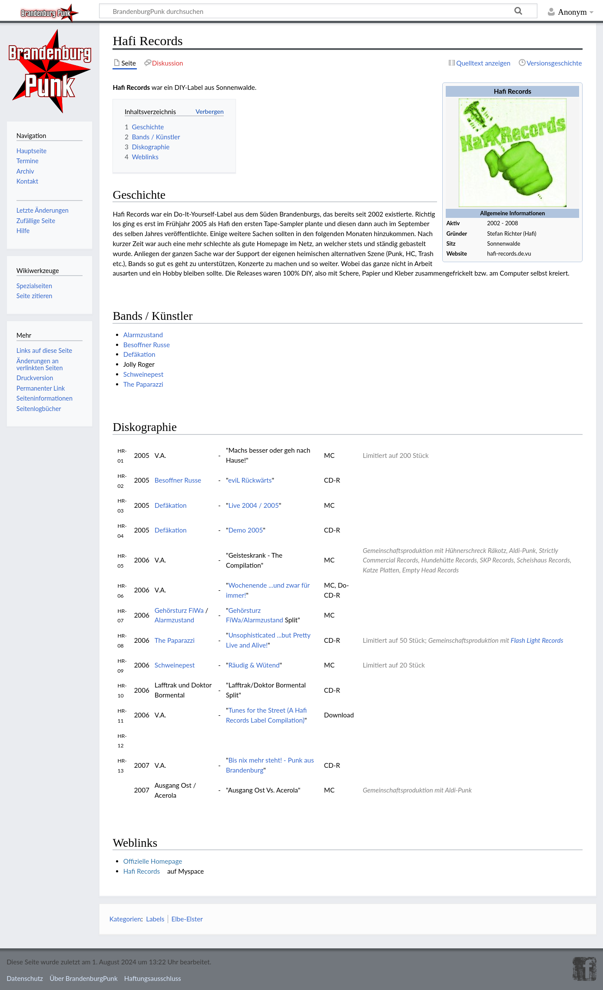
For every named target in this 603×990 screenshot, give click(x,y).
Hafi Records (141, 871)
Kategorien (125, 919)
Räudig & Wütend (254, 665)
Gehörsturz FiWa (179, 610)
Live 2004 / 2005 (254, 505)
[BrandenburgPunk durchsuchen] (318, 11)
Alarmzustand (143, 335)
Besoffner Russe (146, 345)
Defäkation (139, 354)
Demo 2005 (246, 530)
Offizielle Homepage (152, 861)
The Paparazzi (143, 384)
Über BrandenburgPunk (84, 978)
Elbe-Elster (186, 919)
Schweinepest (143, 374)
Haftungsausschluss (152, 978)
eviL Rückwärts (250, 480)
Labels (155, 919)
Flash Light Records (537, 640)
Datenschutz (25, 978)
